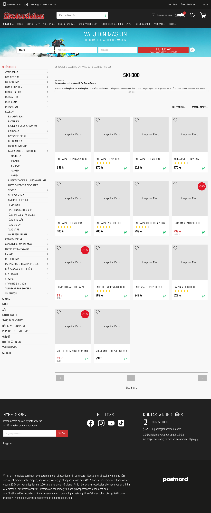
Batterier (13, 121)
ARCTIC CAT (16, 156)
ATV (38, 23)
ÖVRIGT (129, 23)
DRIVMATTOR (11, 97)
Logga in (204, 4)
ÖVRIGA (14, 175)
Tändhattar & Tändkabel (21, 215)
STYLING (9, 278)
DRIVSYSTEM (11, 106)
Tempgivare (14, 205)
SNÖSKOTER (8, 23)
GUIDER (172, 23)
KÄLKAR (9, 254)
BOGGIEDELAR (12, 77)
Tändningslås (15, 219)
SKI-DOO (15, 165)
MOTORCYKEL (49, 23)
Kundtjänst (172, 4)
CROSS (20, 23)
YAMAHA (15, 170)
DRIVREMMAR (11, 102)
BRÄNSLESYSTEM (13, 87)
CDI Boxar (13, 131)
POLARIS (15, 161)
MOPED (30, 23)
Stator (12, 190)
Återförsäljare (189, 4)
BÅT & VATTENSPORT (88, 23)
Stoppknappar (16, 195)
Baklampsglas (16, 116)
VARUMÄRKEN (160, 23)
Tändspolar (14, 224)
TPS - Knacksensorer (19, 210)
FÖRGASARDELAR (13, 239)
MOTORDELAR (12, 259)
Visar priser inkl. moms (161, 15)
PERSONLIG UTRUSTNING (112, 23)
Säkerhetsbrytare (18, 200)
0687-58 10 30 (11, 4)
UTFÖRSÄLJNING (143, 23)
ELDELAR (9, 111)
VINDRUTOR (11, 293)
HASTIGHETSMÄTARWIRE (17, 249)
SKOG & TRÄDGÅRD (67, 23)
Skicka (61, 433)
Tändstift (13, 229)
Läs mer (131, 92)
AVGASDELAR (11, 72)
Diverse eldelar (17, 136)
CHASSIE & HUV (13, 92)
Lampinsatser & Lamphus (22, 151)
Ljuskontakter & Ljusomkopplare (27, 180)
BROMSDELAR (12, 82)
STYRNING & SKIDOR (15, 283)
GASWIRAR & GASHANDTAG (18, 244)
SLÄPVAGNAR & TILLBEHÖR (18, 269)
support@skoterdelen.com (40, 4)
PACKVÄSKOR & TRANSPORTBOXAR (22, 264)
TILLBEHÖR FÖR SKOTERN (18, 288)
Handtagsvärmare (18, 146)
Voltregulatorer (18, 234)
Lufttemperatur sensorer (23, 185)
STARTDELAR (11, 274)
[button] (35, 50)
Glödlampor (15, 141)
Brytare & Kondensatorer (22, 126)
